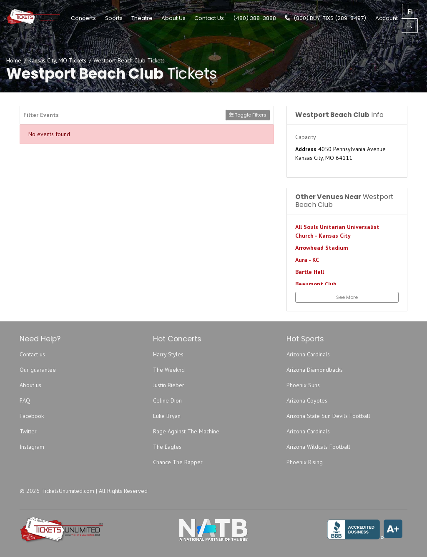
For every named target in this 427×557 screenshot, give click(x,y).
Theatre (160, 18)
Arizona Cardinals (308, 354)
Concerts (102, 18)
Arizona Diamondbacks (314, 369)
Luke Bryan (167, 416)
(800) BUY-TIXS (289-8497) (344, 18)
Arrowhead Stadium (321, 247)
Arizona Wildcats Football (318, 446)
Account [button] (405, 18)
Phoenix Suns (303, 385)
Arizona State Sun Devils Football (328, 416)
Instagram (32, 446)
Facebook (32, 416)
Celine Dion (167, 400)
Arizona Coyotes (306, 400)
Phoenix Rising (304, 462)
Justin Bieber (168, 385)
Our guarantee (38, 369)
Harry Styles (168, 354)
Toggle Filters (247, 115)
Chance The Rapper (178, 462)
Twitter (28, 431)
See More (347, 297)
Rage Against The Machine (186, 431)
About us (30, 385)
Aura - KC (307, 260)
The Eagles (167, 446)
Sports (132, 18)
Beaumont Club (316, 284)
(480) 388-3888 (272, 18)
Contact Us (228, 18)
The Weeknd (169, 369)
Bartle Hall (309, 272)
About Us (192, 18)
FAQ (25, 400)
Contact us (32, 354)
